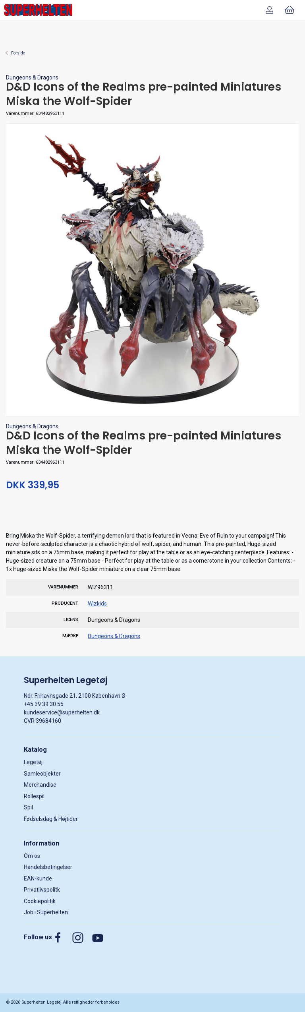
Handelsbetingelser (48, 867)
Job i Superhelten (46, 912)
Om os (32, 856)
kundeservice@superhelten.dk (62, 712)
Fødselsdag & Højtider (51, 819)
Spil (28, 807)
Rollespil (34, 796)
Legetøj (33, 762)
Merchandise (40, 785)
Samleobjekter (42, 773)
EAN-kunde (38, 878)
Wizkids (97, 603)
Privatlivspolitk (42, 889)
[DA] (38, 10)
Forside (18, 53)
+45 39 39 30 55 (44, 704)
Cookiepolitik (40, 901)
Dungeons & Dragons (32, 77)
